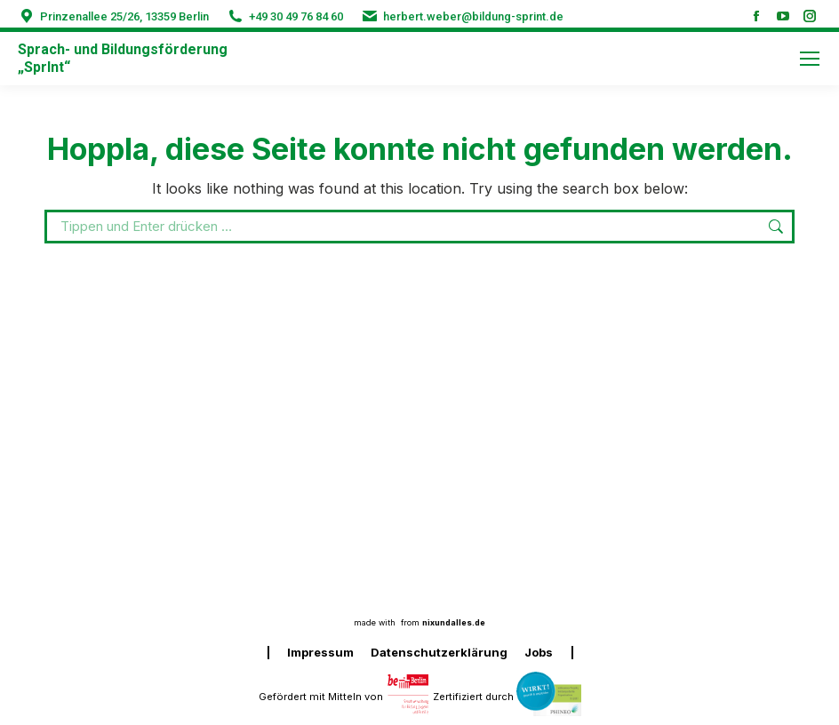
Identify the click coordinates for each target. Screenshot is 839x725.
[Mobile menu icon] (809, 58)
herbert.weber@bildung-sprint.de (473, 16)
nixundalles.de (453, 622)
